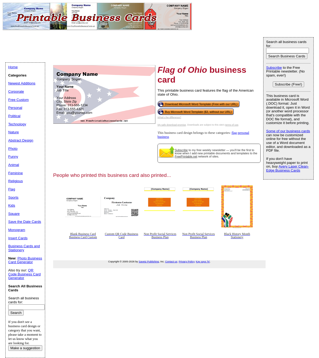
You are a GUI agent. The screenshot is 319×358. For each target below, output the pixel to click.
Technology (17, 124)
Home (13, 67)
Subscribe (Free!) (288, 84)
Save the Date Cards (24, 222)
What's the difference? (169, 117)
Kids (11, 205)
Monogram (16, 230)
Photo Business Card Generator (25, 260)
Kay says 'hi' (203, 261)
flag (234, 133)
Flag (11, 189)
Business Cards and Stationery (24, 248)
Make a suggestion (25, 348)
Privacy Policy (186, 261)
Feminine (15, 173)
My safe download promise (172, 124)
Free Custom (18, 100)
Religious (15, 181)
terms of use (232, 124)
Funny (13, 157)
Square (14, 214)
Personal (15, 108)
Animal (13, 165)
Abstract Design (20, 140)
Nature (13, 132)
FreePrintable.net (186, 156)
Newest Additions (21, 83)
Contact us (171, 261)
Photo (13, 149)
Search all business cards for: (286, 44)
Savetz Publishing (149, 261)
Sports (13, 197)
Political (14, 116)
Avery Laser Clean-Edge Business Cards (287, 168)
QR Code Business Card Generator (24, 274)
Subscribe (181, 150)
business (163, 137)
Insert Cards (18, 238)
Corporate (16, 91)
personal (243, 133)
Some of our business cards (288, 131)
